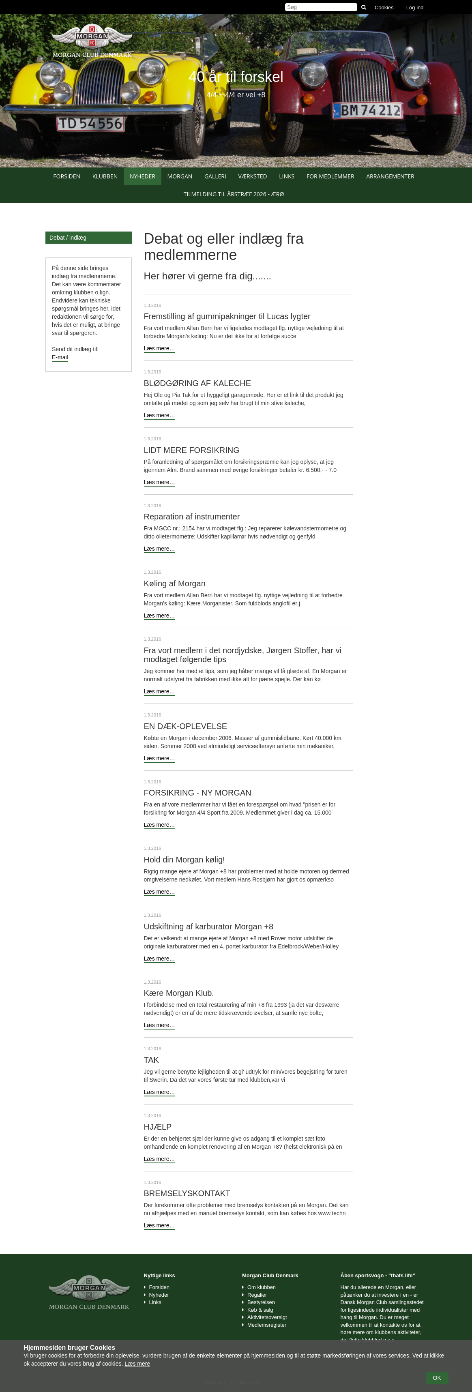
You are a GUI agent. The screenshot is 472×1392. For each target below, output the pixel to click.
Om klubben (261, 1287)
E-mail (60, 357)
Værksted (252, 176)
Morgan (180, 176)
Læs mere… (159, 348)
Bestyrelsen (261, 1302)
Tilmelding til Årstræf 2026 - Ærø (234, 194)
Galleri (215, 176)
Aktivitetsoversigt (267, 1317)
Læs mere (137, 1363)
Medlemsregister (266, 1325)
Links (286, 176)
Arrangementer (390, 176)
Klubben (105, 176)
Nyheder (142, 176)
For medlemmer (330, 176)
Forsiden (66, 176)
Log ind (415, 7)
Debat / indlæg (67, 237)
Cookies (384, 7)
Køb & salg (260, 1310)
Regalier (257, 1295)
